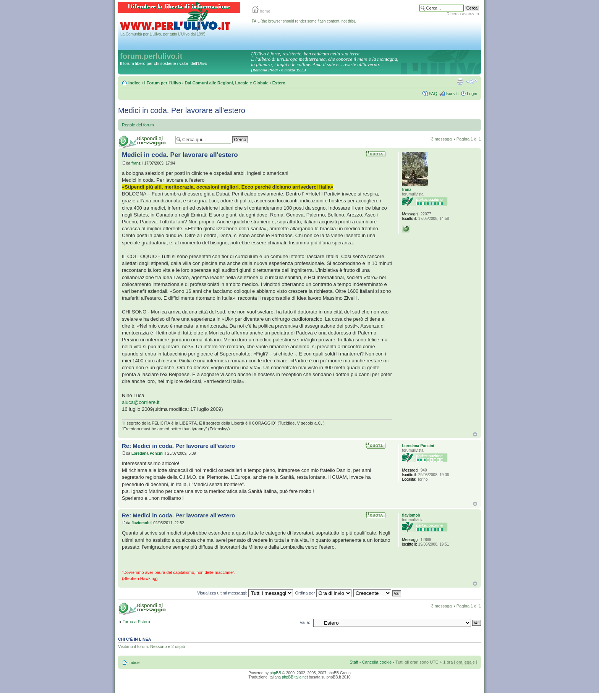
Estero (278, 83)
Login (472, 93)
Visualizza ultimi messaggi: (245, 593)
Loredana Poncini (147, 453)
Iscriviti (451, 93)
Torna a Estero (136, 621)
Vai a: (305, 622)
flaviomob (140, 523)
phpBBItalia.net (295, 677)
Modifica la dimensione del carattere (471, 81)
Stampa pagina (460, 81)
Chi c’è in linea (134, 639)
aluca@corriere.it (140, 402)
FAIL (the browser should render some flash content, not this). (304, 21)
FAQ (433, 93)
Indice (134, 83)
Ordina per (323, 593)
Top (475, 434)
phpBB (275, 673)
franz (136, 163)
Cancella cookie (377, 662)
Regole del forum (138, 125)
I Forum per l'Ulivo (162, 83)
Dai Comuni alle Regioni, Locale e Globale (227, 83)
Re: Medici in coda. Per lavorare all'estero (178, 446)
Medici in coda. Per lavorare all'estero (181, 110)
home (261, 11)
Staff (354, 662)
